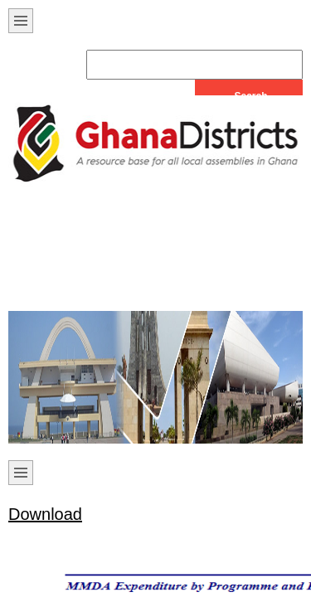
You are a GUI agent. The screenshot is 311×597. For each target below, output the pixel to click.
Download (45, 514)
